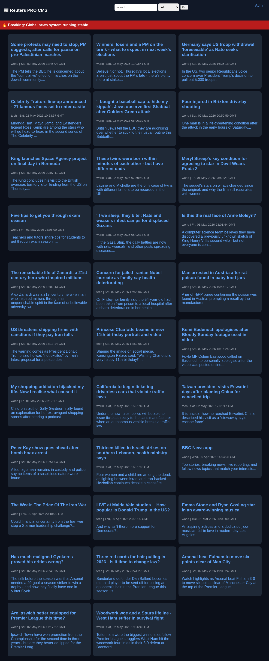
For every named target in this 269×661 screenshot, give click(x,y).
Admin (260, 5)
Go (184, 7)
